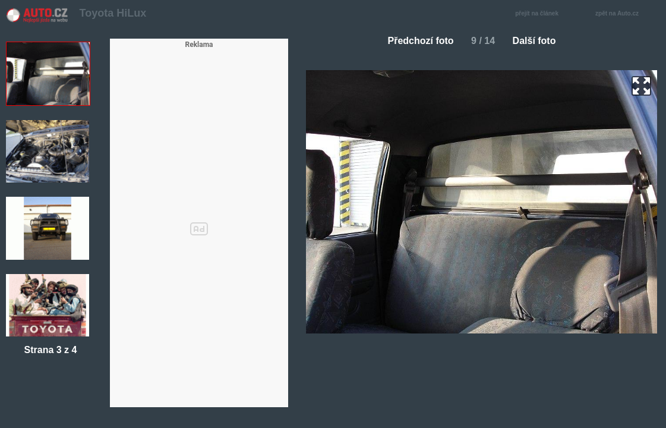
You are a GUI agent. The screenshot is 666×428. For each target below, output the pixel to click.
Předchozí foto (416, 40)
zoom (641, 86)
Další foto (539, 40)
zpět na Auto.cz (623, 14)
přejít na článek (540, 14)
